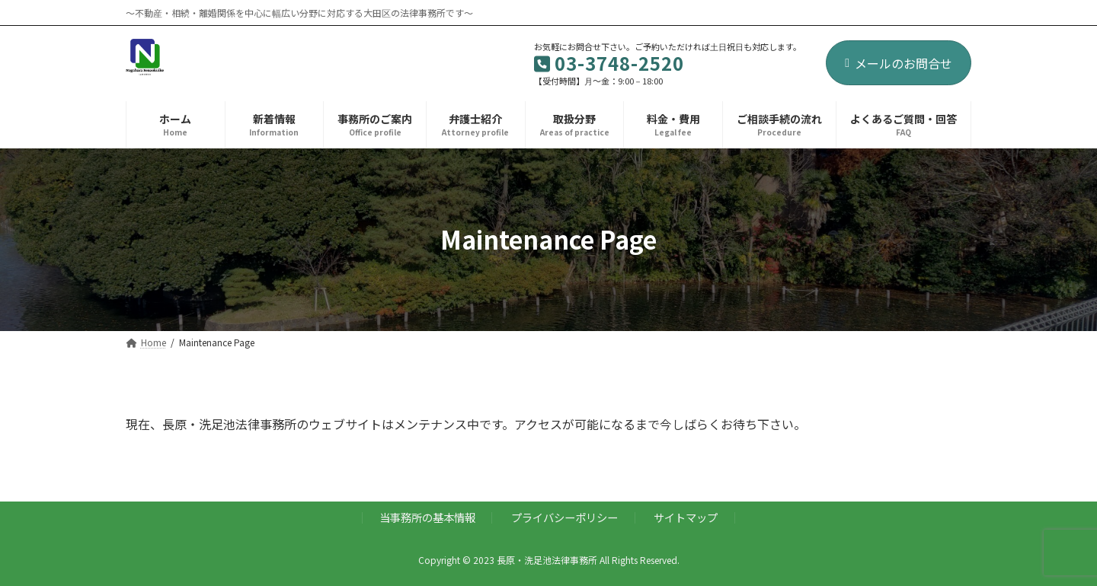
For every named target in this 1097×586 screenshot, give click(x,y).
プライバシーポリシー (564, 517)
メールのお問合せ (898, 63)
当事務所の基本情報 (427, 517)
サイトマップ (686, 517)
